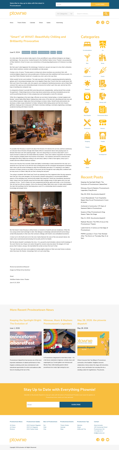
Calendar (32, 23)
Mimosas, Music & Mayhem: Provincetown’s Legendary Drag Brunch (95, 189)
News (11, 23)
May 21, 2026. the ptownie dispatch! (93, 218)
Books (102, 59)
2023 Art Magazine (32, 427)
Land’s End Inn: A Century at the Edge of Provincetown (94, 229)
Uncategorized (102, 150)
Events (102, 72)
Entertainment (26, 52)
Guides (49, 23)
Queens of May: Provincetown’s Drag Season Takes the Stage (93, 213)
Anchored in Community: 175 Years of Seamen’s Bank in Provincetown (93, 207)
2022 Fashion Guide (32, 429)
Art (102, 46)
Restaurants (87, 124)
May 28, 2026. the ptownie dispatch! (93, 194)
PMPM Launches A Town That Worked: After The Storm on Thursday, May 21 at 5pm (94, 236)
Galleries (79, 425)
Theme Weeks (21, 23)
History (87, 98)
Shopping (87, 137)
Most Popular (87, 111)
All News (12, 425)
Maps (61, 429)
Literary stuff (102, 98)
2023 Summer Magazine (34, 425)
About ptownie (98, 425)
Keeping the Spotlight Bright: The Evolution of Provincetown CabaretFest (94, 183)
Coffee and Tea (81, 429)
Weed (41, 23)
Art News (13, 427)
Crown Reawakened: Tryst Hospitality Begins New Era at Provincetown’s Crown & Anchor (94, 200)
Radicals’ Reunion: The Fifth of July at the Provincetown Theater (94, 223)
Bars (87, 59)
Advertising (59, 23)
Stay (44, 429)
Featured (34, 52)
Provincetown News (43, 52)
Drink (44, 427)
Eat (44, 425)
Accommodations (87, 46)
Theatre (59, 52)
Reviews (53, 52)
